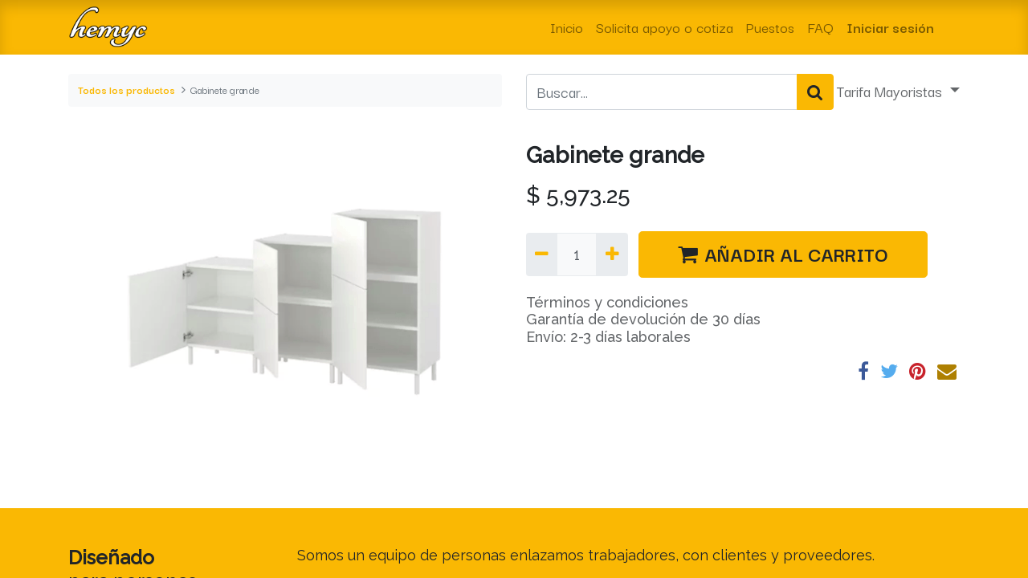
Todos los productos (126, 89)
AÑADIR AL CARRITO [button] (783, 253)
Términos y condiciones (607, 302)
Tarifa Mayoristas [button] (891, 90)
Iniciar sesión (890, 27)
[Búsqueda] (815, 92)
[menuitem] (566, 27)
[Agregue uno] (611, 254)
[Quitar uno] (541, 254)
